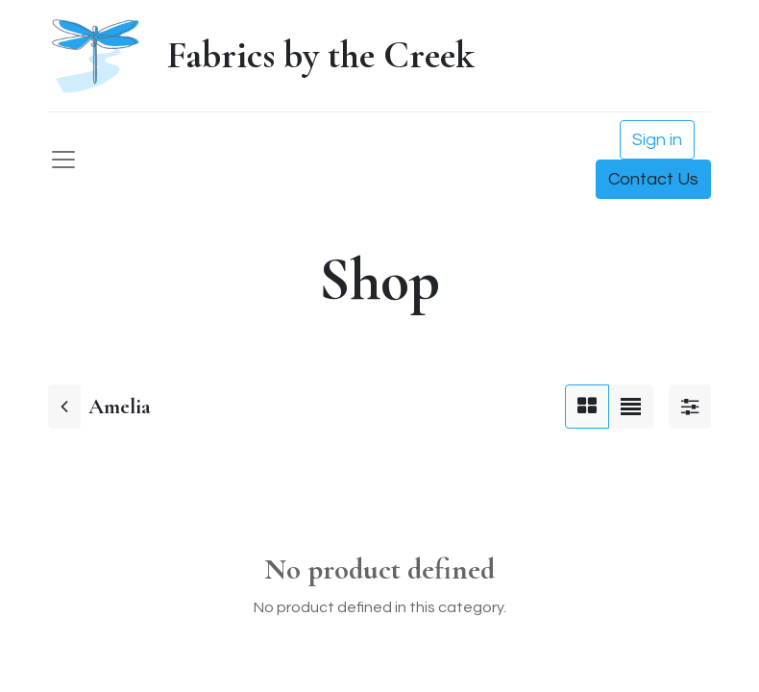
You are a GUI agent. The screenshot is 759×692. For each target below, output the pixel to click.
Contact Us (653, 179)
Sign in (657, 140)
